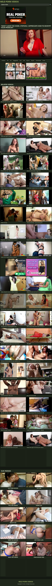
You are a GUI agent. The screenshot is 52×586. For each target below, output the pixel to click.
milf (24, 60)
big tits (32, 60)
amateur (3, 60)
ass (11, 60)
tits (7, 60)
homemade (38, 60)
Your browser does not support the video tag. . (26, 44)
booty (44, 60)
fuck (21, 60)
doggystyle (15, 60)
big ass (28, 60)
